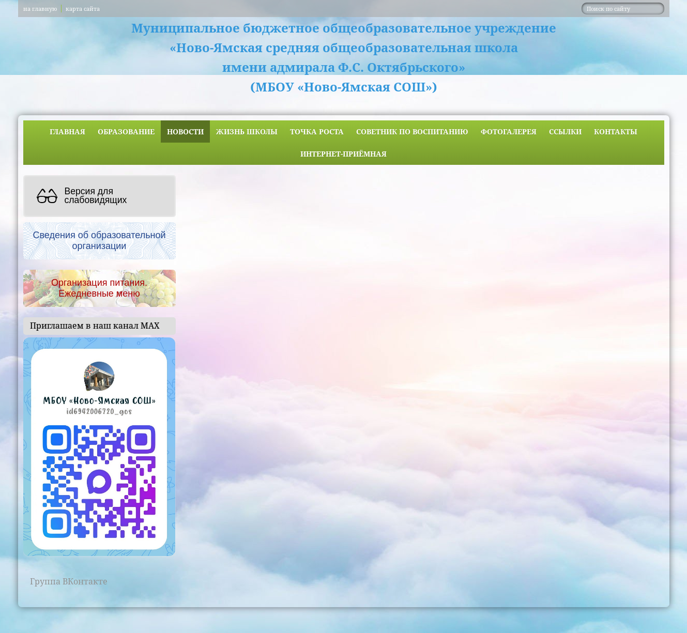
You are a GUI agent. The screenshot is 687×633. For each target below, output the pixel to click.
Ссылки (565, 131)
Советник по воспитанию (412, 131)
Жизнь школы (247, 131)
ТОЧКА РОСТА (317, 131)
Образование (126, 131)
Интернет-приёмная (343, 154)
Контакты (615, 131)
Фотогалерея (509, 131)
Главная (67, 131)
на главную (40, 8)
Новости (185, 131)
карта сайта (83, 8)
